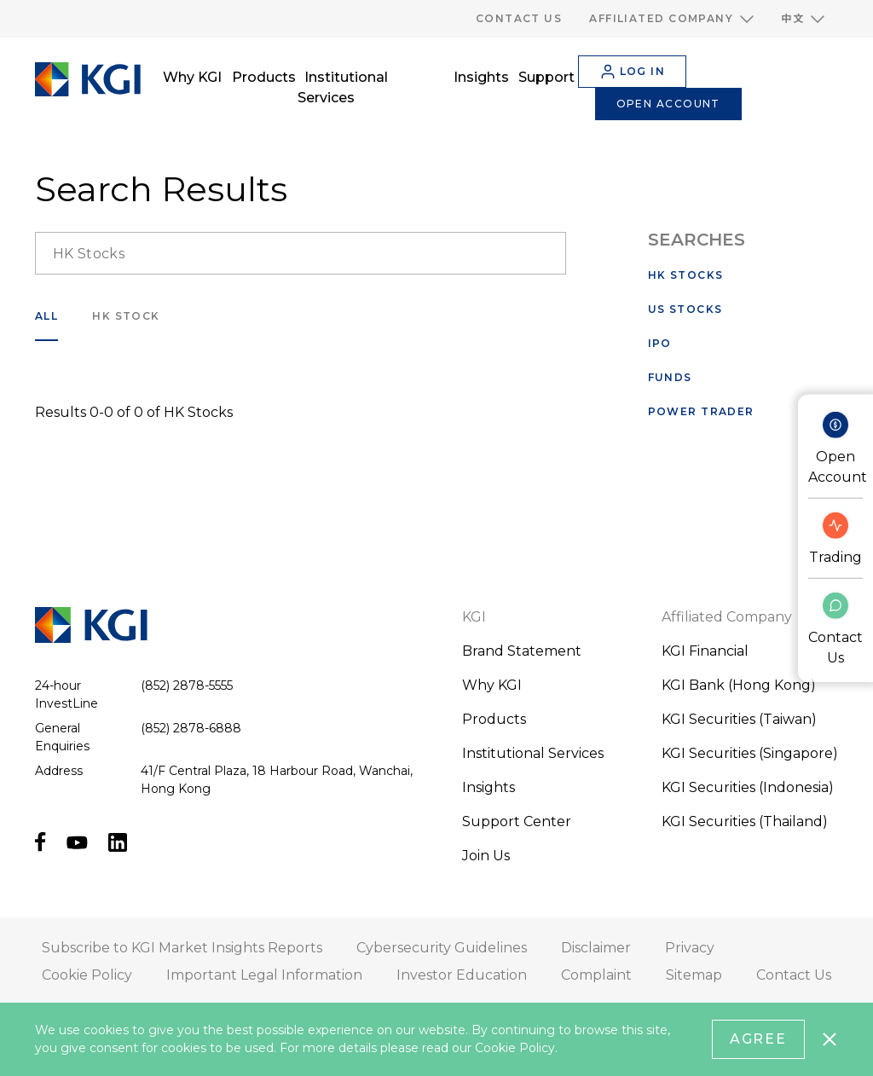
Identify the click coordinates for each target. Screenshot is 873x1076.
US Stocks (685, 309)
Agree (759, 1039)
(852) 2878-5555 (187, 685)
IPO (660, 343)
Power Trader (701, 411)
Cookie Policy (515, 1048)
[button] (671, 19)
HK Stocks (686, 275)
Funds (670, 377)
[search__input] (300, 253)
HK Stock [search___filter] (126, 315)
